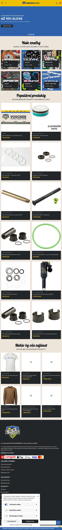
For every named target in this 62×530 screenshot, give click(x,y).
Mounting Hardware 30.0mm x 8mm (11, 254)
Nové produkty (5, 492)
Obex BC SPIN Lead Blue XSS (9, 375)
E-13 (46, 62)
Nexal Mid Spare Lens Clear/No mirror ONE (9, 409)
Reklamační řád (5, 472)
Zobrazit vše (7, 64)
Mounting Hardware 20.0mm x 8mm (11, 334)
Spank (47, 83)
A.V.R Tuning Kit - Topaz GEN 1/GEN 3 (11, 175)
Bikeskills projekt (5, 483)
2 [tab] (30, 34)
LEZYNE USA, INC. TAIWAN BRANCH (30, 373)
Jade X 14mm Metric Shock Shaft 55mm (12, 215)
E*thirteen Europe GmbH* (49, 373)
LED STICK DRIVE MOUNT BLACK (30, 375)
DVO (25, 62)
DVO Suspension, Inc (38, 133)
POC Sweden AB (5, 373)
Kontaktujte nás (5, 480)
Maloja (26, 83)
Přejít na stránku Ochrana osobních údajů (21, 525)
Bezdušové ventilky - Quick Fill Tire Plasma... (50, 409)
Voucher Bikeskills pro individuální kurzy (12, 135)
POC (5, 83)
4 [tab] (33, 34)
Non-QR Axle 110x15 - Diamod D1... (41, 215)
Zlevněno (3, 489)
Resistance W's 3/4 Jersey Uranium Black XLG (29, 409)
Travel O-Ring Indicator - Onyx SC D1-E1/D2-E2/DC (45, 254)
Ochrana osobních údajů (7, 470)
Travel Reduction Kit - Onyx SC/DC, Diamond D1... (45, 334)
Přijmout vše (30, 521)
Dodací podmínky (5, 467)
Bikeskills (4, 133)
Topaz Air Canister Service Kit (9, 294)
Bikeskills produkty (7, 61)
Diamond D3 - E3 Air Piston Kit (40, 135)
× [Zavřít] (58, 528)
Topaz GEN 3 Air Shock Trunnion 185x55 (43, 294)
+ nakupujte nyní (7, 25)
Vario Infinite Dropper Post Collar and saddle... (51, 376)
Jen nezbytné (11, 521)
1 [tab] (28, 34)
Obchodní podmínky (6, 464)
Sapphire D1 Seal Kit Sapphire (40, 175)
